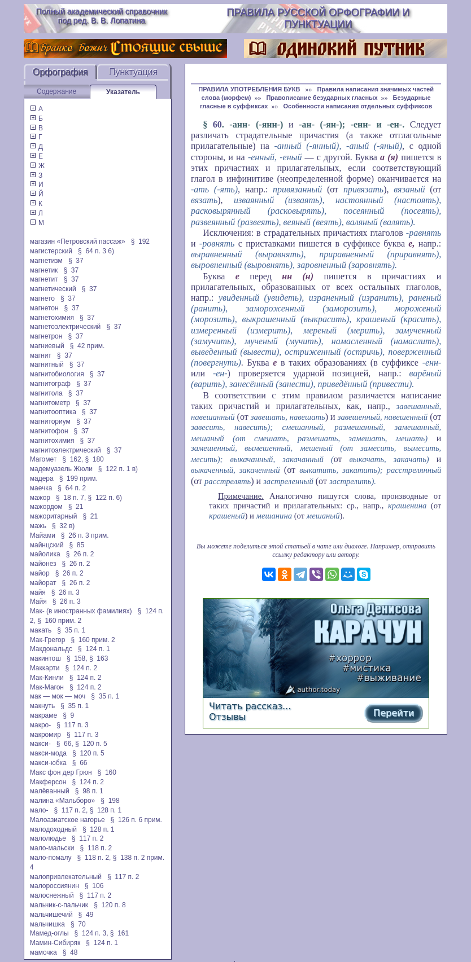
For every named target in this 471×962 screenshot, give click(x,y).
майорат (43, 583)
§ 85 (76, 545)
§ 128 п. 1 (106, 810)
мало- (39, 810)
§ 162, (72, 459)
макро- (40, 725)
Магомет (43, 459)
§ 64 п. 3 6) (96, 251)
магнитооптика (53, 412)
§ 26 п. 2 (80, 554)
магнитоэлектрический (65, 450)
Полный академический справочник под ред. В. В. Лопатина (101, 16)
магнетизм (46, 261)
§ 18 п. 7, (71, 498)
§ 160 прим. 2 (59, 621)
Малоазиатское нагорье (67, 820)
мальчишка (47, 924)
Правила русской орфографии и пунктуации (317, 18)
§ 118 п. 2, (94, 858)
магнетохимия (52, 318)
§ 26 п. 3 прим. (85, 535)
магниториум (50, 421)
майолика (45, 554)
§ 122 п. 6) (105, 498)
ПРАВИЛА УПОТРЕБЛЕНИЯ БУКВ (250, 89)
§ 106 (94, 886)
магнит (40, 355)
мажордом (46, 507)
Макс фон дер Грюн (61, 772)
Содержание (56, 91)
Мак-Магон (47, 687)
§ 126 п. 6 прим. (136, 820)
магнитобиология (57, 374)
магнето (42, 298)
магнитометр (50, 403)
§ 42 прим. (87, 346)
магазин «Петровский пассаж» (77, 241)
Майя (38, 601)
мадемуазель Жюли (61, 469)
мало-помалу (51, 858)
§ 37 (76, 261)
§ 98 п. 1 (89, 791)
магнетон (44, 308)
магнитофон (49, 431)
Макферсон (48, 782)
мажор (40, 498)
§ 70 (78, 924)
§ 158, (77, 658)
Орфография (60, 72)
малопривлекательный (66, 877)
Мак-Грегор (48, 640)
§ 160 (107, 772)
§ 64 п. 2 (72, 488)
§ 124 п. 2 (82, 668)
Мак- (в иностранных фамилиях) (81, 611)
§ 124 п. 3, (91, 933)
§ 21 (76, 507)
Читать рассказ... (250, 706)
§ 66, (64, 744)
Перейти (393, 713)
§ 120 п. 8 (110, 905)
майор (40, 573)
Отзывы (227, 716)
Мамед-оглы (49, 933)
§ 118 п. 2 (96, 848)
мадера (42, 478)
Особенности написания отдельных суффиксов (357, 106)
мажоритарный (53, 516)
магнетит (44, 279)
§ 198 (110, 801)
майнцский (47, 545)
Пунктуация (133, 72)
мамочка (43, 952)
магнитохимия (52, 441)
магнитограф (50, 384)
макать (41, 630)
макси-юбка (48, 763)
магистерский (51, 251)
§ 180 (94, 459)
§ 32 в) (63, 526)
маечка (41, 488)
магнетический (53, 289)
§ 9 (68, 715)
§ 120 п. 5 (91, 744)
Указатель (123, 92)
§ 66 (80, 763)
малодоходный (53, 829)
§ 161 (119, 933)
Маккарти (45, 668)
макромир (45, 735)
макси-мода (48, 753)
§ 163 (98, 658)
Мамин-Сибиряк (55, 943)
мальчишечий (51, 915)
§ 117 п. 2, (71, 810)
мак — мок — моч (58, 696)
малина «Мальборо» (62, 801)
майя (38, 592)
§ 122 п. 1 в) (118, 469)
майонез (43, 564)
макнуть (42, 706)
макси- (40, 744)
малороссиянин (54, 886)
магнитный (47, 364)
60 (217, 124)
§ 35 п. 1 (71, 630)
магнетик (44, 270)
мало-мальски (52, 848)
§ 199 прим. (78, 478)
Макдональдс (51, 649)
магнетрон (46, 336)
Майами (42, 535)
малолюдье (48, 838)
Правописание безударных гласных (321, 97)
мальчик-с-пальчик (59, 905)
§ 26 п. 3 (65, 592)
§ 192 (140, 241)
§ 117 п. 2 (88, 838)
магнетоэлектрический (65, 327)
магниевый (47, 346)
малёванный (49, 791)
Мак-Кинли (47, 678)
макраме (43, 715)
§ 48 (70, 952)
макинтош (45, 658)
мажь (38, 526)
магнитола (46, 393)
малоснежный (52, 895)
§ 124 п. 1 (94, 649)
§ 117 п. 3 (72, 725)
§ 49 (86, 915)
